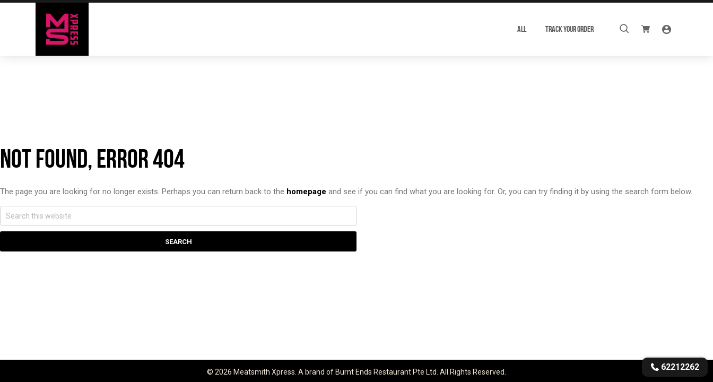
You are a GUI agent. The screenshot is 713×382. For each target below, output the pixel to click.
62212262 (674, 367)
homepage (306, 191)
